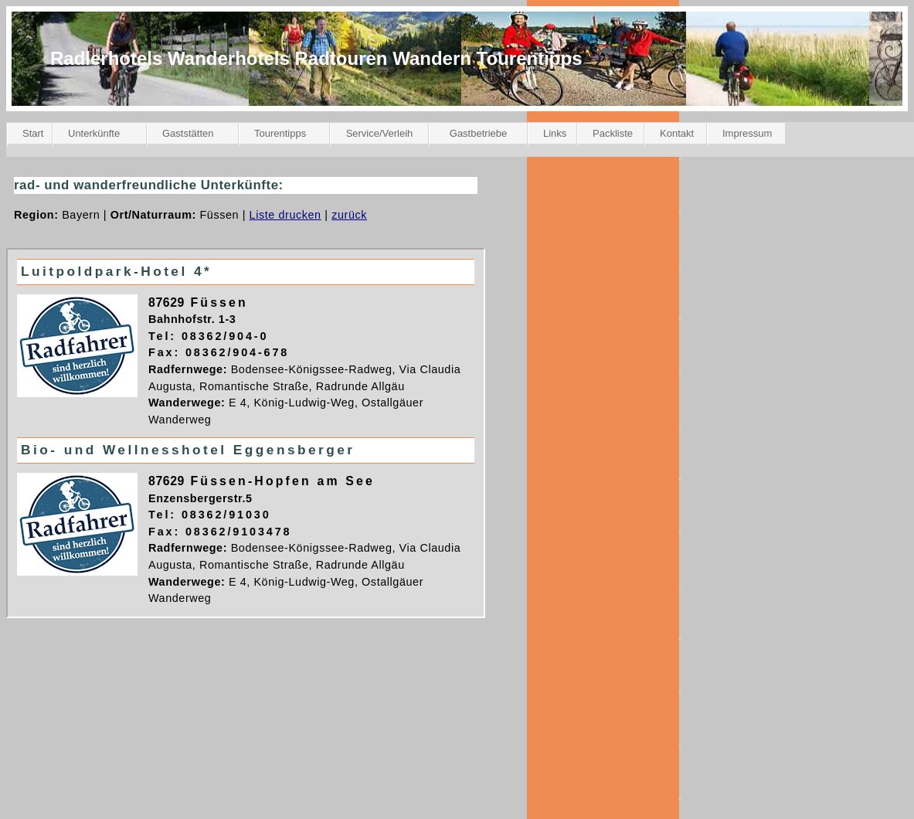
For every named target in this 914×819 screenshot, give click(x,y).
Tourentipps (280, 133)
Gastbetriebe (478, 133)
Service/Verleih (379, 133)
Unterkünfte (94, 133)
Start (32, 133)
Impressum (747, 133)
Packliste (613, 133)
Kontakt (677, 133)
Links (554, 133)
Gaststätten (187, 133)
